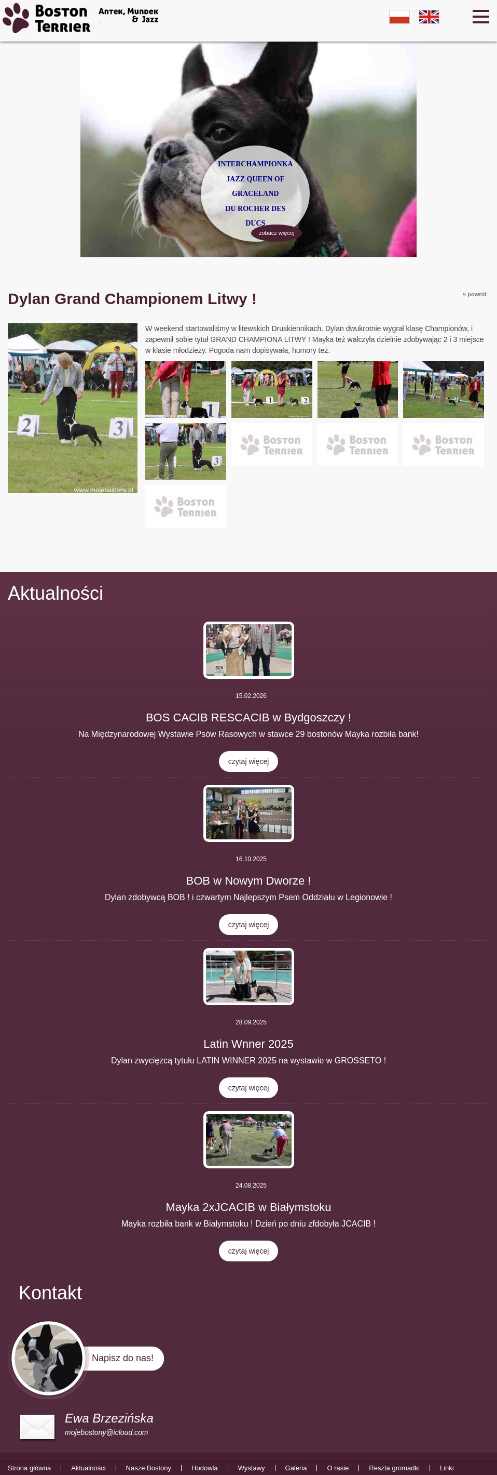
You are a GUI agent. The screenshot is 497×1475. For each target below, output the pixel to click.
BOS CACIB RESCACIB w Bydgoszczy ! (248, 717)
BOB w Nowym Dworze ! (248, 880)
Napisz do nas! (123, 1358)
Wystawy (251, 1468)
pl (399, 17)
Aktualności (55, 593)
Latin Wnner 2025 (248, 1043)
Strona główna (29, 1468)
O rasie (338, 1468)
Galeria (296, 1468)
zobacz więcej (275, 234)
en (429, 17)
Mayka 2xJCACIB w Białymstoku (248, 1207)
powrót (474, 294)
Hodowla (204, 1468)
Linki (447, 1468)
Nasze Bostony (148, 1468)
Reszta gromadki (394, 1468)
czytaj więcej (248, 761)
